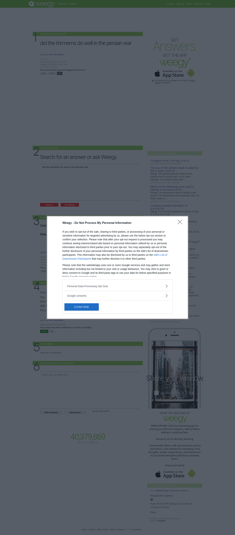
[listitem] (117, 286)
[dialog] (117, 267)
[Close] (181, 223)
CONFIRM (82, 306)
